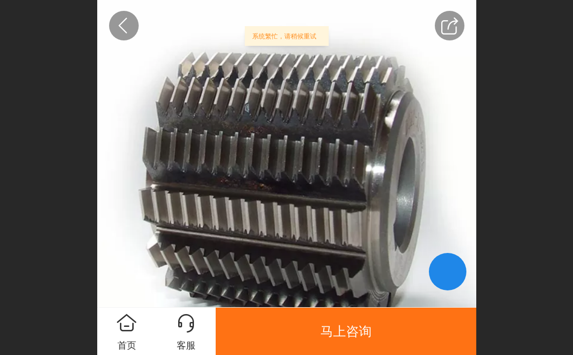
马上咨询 (346, 331)
